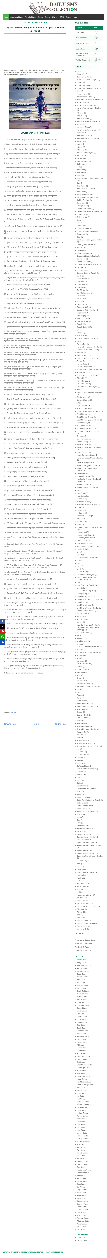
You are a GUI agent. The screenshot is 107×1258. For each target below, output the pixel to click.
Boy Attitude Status (84, 194)
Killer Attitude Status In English (88, 546)
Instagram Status (83, 1107)
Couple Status (82, 1017)
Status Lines (81, 803)
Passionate (81, 681)
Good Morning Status (84, 1065)
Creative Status (82, 1022)
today (79, 864)
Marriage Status (83, 1136)
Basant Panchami (83, 161)
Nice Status (81, 1147)
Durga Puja (81, 284)
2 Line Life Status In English (87, 80)
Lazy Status (81, 1124)
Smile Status (81, 786)
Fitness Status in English (86, 375)
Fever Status (81, 1048)
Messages (80, 638)
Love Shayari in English (85, 585)
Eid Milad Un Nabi (83, 293)
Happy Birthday (82, 442)
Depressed (81, 250)
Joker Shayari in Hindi (85, 538)
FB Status (80, 1045)
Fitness (79, 361)
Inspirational (81, 521)
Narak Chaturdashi (84, 664)
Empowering (81, 313)
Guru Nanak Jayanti (84, 439)
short (78, 777)
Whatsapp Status (16, 17)
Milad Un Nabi (82, 641)
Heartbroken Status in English (88, 479)
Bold (78, 183)
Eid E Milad (81, 290)
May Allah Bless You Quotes (87, 625)
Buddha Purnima (83, 200)
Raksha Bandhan (83, 718)
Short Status (81, 1184)
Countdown (81, 234)
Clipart (79, 223)
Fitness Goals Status (84, 367)
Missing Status (82, 1139)
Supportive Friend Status (86, 853)
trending (80, 875)
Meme (79, 635)
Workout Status (82, 920)
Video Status (81, 1215)
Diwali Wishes (82, 279)
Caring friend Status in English (88, 211)
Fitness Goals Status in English (88, 369)
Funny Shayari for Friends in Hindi (89, 392)
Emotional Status (83, 1031)
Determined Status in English (87, 264)
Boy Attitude (81, 192)
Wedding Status (83, 1218)
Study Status (81, 1198)
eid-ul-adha (81, 296)
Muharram (80, 661)
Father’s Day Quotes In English (88, 347)
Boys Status (81, 988)
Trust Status (81, 1212)
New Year (80, 672)
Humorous (80, 499)
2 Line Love (81, 82)
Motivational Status (84, 1141)
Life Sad (80, 555)
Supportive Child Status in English (89, 845)
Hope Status (81, 1093)
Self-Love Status (83, 766)
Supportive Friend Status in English (90, 856)
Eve (78, 330)
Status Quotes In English (86, 811)
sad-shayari (81, 757)
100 (78, 71)
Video (79, 889)
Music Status (81, 1144)
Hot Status (81, 1096)
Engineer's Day (82, 318)
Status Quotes (82, 809)
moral (79, 650)
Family (79, 341)
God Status (81, 1062)
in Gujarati (80, 513)
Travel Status (82, 869)
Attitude (79, 147)
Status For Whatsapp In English (88, 800)
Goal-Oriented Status (84, 408)
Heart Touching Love (84, 463)
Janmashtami (82, 532)
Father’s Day (81, 344)
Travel (79, 866)
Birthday (80, 175)
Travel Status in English (85, 872)
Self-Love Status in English (87, 769)
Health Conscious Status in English (90, 458)
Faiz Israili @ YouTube (83, 951)
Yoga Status (81, 1229)
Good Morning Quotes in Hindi (88, 420)
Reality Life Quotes (84, 726)
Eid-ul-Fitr (80, 299)
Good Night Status (83, 1068)
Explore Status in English (86, 338)
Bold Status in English (85, 189)
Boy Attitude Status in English (88, 197)
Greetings (80, 436)
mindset (80, 644)
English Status (82, 327)
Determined (81, 259)
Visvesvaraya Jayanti (84, 895)
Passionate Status (83, 684)
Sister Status (81, 1192)
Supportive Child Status (85, 843)
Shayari (55, 17)
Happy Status (82, 1079)
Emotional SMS (82, 307)
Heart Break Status (84, 1082)
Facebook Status (83, 1036)
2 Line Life (80, 74)
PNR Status (81, 1156)
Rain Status (81, 1167)
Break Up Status (83, 991)
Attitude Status (30, 17)
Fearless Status (82, 355)
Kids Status (81, 1119)
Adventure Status (83, 119)
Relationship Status (84, 1170)
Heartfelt (80, 482)
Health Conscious (83, 452)
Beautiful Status (82, 977)
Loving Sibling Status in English (88, 599)
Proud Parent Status (84, 703)
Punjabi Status (82, 1164)
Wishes (79, 912)
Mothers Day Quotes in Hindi (87, 652)
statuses (80, 814)
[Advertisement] (35, 52)
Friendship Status (83, 384)
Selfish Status (82, 1181)
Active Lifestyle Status (85, 105)
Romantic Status (83, 1173)
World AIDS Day (83, 926)
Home (6, 17)
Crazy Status (81, 1019)
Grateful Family (82, 425)
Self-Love (80, 763)
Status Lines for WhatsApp (86, 806)
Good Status (81, 1070)
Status (40, 17)
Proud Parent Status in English (88, 706)
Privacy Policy (82, 1240)
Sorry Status (81, 1195)
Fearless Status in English (86, 358)
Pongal (79, 695)
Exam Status (81, 1034)
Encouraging (81, 316)
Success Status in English (86, 837)
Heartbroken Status (84, 476)
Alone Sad (80, 124)
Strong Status (82, 826)
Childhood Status (83, 1005)
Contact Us (81, 1237)
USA (78, 881)
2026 (78, 91)
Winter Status (82, 1224)
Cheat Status (81, 1002)
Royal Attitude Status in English (88, 746)
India (78, 519)
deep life (80, 247)
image (79, 507)
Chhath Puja (81, 214)
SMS (62, 17)
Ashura (79, 144)
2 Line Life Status (83, 77)
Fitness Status (82, 372)
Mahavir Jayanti (82, 619)
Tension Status (82, 1210)
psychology (81, 709)
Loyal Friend (81, 602)
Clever (79, 220)
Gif (78, 403)
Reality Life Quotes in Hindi (87, 729)
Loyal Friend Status (84, 605)
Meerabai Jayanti (83, 632)
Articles (79, 141)
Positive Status (82, 1158)
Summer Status (82, 1204)
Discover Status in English (86, 273)
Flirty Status (81, 1053)
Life (78, 552)
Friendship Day (82, 381)
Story (79, 820)
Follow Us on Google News (85, 940)
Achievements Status (84, 97)
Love (78, 582)
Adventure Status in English (87, 121)
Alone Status (81, 960)
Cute (78, 237)
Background (81, 158)
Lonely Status (82, 572)
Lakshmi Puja (82, 549)
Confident (80, 226)
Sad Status (81, 1175)
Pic (78, 689)
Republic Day (82, 732)
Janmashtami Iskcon (84, 535)
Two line (80, 878)
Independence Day (84, 516)
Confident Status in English (87, 231)
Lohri (78, 566)
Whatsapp (80, 909)
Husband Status (83, 1102)
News (75, 17)
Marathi (79, 622)
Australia (80, 155)
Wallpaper (80, 898)
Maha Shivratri (82, 616)
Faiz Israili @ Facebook (83, 943)
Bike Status (81, 982)
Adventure (80, 116)
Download (80, 282)
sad (78, 749)
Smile (79, 783)
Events (68, 17)
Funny (79, 389)
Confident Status (83, 228)
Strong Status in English (86, 828)
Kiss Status (81, 1122)
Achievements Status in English (88, 99)
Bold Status (81, 186)
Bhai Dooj (80, 172)
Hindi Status (81, 496)
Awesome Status (83, 971)
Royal (79, 738)
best (78, 167)
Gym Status (81, 1073)
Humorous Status (83, 502)
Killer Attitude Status (84, 543)
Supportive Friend (83, 850)
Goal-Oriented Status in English (88, 411)
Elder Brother (82, 301)
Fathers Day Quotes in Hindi (87, 350)
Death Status (81, 1028)
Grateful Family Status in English (89, 431)
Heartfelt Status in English (86, 487)
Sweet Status (82, 1207)
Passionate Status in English (87, 686)
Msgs (79, 658)
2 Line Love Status (84, 85)
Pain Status (81, 1150)
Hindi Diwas (81, 493)
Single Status (82, 1190)
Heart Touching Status (85, 1085)
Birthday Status (82, 985)
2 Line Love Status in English (87, 88)
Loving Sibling (82, 594)
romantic (80, 735)
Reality (79, 721)
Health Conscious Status (86, 455)
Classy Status (82, 1008)
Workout (80, 918)
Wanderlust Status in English (87, 906)
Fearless (80, 352)
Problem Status (82, 1161)
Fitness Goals (82, 364)
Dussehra (80, 287)
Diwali (79, 276)
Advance (80, 113)
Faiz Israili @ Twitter (82, 947)
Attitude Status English (85, 153)
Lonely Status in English (86, 575)
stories (79, 817)
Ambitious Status (83, 136)
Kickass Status (82, 1116)
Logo (78, 563)
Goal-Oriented (82, 406)
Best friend (81, 170)
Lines (79, 560)
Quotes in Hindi (82, 715)
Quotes (47, 17)
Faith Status (81, 1039)
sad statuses (81, 755)
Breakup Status (82, 994)
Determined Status (84, 262)
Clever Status (82, 1011)
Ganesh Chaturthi (83, 400)
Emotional (80, 304)
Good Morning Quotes (85, 417)
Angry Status (81, 963)
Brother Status (82, 997)
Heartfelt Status (82, 485)
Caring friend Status (84, 209)
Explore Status (82, 335)
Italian (79, 524)
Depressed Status (83, 253)
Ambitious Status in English (87, 138)
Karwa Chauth (82, 540)
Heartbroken (81, 473)
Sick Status (81, 1187)
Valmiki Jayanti (82, 886)
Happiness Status (83, 1076)
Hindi (78, 490)
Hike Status (81, 1088)
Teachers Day (82, 861)
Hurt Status (81, 1099)
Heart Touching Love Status (87, 466)
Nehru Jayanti (82, 669)
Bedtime (80, 164)
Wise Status (81, 1227)
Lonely (79, 569)
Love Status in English (85, 591)
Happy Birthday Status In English (89, 447)
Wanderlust (81, 901)
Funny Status (82, 1059)
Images (79, 510)
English (79, 324)
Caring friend (81, 206)
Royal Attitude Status (84, 743)
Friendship (81, 378)
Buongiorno (81, 203)
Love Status (81, 588)
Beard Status (81, 974)
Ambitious (80, 133)
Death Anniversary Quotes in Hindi (89, 240)
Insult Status (81, 1110)
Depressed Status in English (87, 256)
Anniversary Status (84, 965)
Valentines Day (82, 884)
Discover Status (82, 270)
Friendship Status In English (87, 387)
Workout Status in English (86, 923)
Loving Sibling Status (84, 596)
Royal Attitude (82, 740)
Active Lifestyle (82, 102)
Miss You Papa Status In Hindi (88, 647)
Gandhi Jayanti (82, 397)
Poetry (79, 692)
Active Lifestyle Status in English (89, 108)
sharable (80, 772)
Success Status (82, 834)
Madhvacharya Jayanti (85, 611)
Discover (80, 267)
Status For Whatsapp (84, 797)
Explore (79, 333)
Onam (79, 678)
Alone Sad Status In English (87, 130)
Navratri (80, 667)
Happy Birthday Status (85, 444)
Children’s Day (82, 217)
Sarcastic (80, 760)
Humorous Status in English (87, 504)
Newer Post (10, 724)
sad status (80, 752)
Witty (78, 915)
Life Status (81, 1127)
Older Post (60, 724)
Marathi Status (82, 1133)
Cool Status (81, 1014)
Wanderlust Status (83, 903)
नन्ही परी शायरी (81, 929)
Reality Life (81, 723)
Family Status (82, 1042)
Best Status (81, 980)
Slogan (79, 780)
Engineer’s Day (82, 321)
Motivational (81, 655)
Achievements (82, 94)
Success (80, 831)
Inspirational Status (84, 1105)
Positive (80, 698)
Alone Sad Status (83, 127)
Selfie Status (81, 1178)
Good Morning (82, 414)
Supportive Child (83, 840)
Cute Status (81, 1025)
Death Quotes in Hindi (85, 245)
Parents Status (82, 1153)
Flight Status (81, 1051)
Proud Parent (82, 701)
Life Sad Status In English (86, 558)
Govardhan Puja (83, 423)
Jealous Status (82, 1113)
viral (78, 892)
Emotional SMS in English (86, 310)
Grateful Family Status (85, 428)
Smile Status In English (85, 789)
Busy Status (81, 1000)
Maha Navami (82, 613)
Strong (79, 823)
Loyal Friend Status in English (88, 608)
